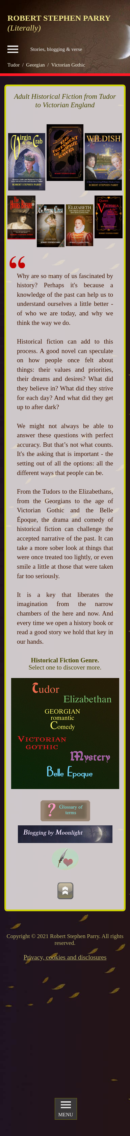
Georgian (35, 65)
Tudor (13, 65)
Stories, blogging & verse (44, 49)
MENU (65, 1108)
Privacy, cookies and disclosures (65, 957)
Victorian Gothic (68, 65)
